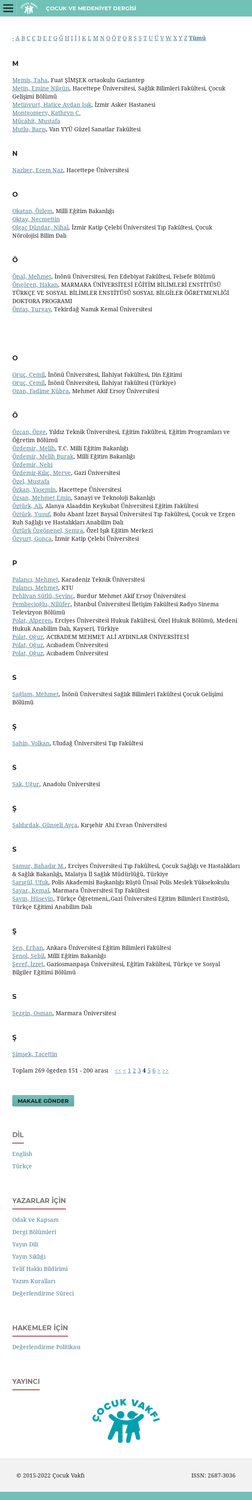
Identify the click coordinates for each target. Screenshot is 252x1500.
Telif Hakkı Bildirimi (40, 1269)
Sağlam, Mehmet (35, 694)
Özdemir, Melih (33, 448)
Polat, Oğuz (27, 637)
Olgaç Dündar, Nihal (40, 227)
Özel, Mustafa (31, 481)
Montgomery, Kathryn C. (46, 113)
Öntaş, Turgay (31, 309)
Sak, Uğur (25, 784)
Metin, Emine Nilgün (40, 88)
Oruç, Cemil (28, 374)
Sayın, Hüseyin (32, 898)
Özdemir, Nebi (32, 464)
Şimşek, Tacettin (34, 1054)
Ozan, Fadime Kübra (40, 391)
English (22, 1154)
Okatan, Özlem (32, 211)
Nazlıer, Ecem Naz (37, 170)
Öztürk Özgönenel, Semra (47, 530)
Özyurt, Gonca (32, 538)
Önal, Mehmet (31, 276)
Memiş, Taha (30, 80)
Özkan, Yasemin (34, 489)
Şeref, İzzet (27, 964)
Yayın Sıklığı (28, 1256)
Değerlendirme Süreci (43, 1293)
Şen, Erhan (27, 947)
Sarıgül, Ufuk (30, 882)
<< (118, 1070)
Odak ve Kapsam (35, 1219)
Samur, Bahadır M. (38, 866)
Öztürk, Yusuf (31, 514)
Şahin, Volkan (31, 743)
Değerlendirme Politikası (46, 1347)
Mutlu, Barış (29, 129)
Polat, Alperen (32, 620)
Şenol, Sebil (28, 956)
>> (165, 1070)
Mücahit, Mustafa (36, 121)
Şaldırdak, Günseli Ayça (44, 825)
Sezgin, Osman (32, 1013)
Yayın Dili (25, 1244)
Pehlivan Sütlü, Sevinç (42, 596)
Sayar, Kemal (30, 890)
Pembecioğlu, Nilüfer (41, 604)
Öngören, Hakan (35, 284)
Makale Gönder (43, 1100)
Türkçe (22, 1166)
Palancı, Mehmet (35, 579)
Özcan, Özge (29, 432)
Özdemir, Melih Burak (42, 456)
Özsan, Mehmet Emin (41, 497)
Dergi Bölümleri (34, 1232)
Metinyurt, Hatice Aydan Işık (51, 104)
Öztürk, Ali (27, 506)
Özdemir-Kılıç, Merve (41, 473)
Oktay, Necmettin (36, 219)
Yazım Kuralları (33, 1281)
